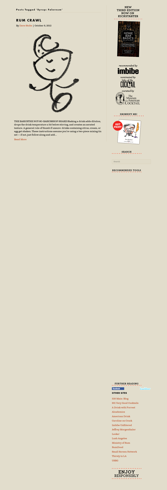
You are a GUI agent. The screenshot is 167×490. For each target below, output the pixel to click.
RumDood (117, 447)
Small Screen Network (124, 451)
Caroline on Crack (122, 420)
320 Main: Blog (120, 398)
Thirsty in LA (119, 456)
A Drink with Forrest (123, 407)
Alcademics (118, 412)
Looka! (115, 434)
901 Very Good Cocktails (125, 403)
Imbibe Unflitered (122, 425)
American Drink (121, 416)
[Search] (131, 161)
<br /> (131, 193)
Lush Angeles (119, 438)
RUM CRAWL (29, 20)
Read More (20, 139)
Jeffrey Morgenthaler (124, 429)
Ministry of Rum (121, 443)
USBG (115, 460)
